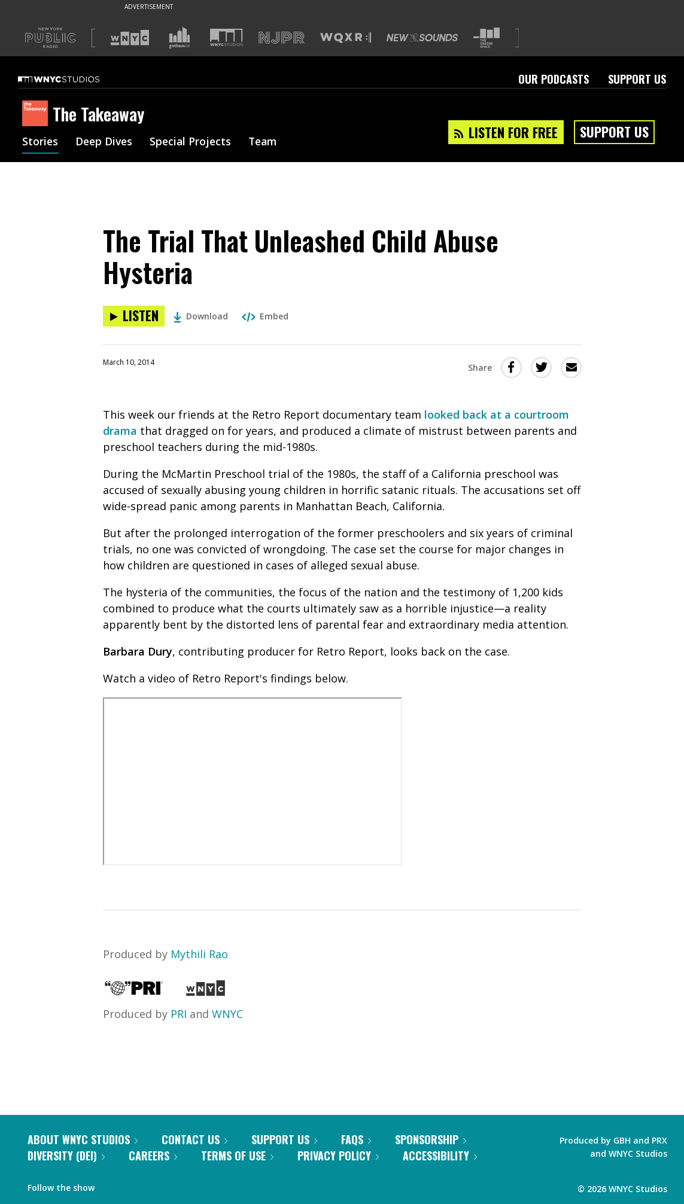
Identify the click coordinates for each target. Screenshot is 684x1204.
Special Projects (194, 142)
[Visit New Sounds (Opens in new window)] (422, 37)
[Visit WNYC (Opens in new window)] (130, 37)
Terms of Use (237, 1155)
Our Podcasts (553, 79)
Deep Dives (105, 142)
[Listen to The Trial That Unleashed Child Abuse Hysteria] (134, 316)
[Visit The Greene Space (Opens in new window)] (486, 38)
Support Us (637, 79)
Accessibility (440, 1155)
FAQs (356, 1139)
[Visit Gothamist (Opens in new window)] (179, 37)
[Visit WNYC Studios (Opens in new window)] (226, 37)
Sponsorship (430, 1139)
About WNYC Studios (83, 1139)
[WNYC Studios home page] (73, 79)
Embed (265, 316)
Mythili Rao (199, 954)
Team (268, 142)
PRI (179, 1014)
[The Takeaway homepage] (37, 114)
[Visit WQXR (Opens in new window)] (345, 38)
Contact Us (194, 1139)
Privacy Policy (338, 1155)
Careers (153, 1155)
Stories (40, 142)
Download (201, 316)
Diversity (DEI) (66, 1155)
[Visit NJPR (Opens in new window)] (282, 38)
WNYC (227, 1014)
